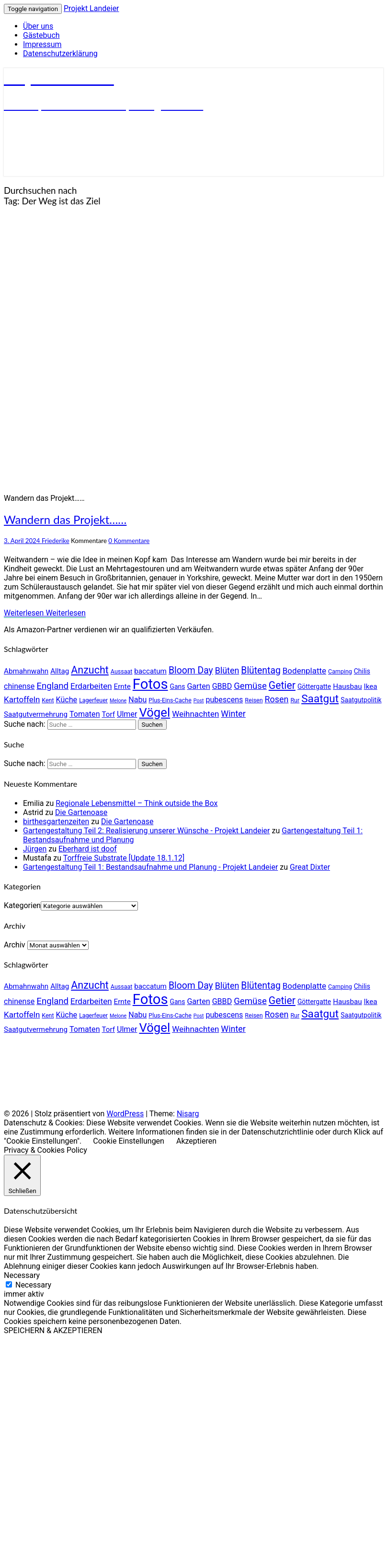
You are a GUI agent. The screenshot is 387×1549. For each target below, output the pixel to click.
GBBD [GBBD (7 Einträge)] (222, 686)
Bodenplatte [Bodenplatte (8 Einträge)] (304, 670)
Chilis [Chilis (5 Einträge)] (362, 671)
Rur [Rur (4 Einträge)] (294, 700)
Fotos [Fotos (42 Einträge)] (150, 684)
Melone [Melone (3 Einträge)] (118, 701)
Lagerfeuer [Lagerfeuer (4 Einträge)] (93, 700)
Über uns (38, 26)
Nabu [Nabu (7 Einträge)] (137, 699)
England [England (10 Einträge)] (52, 686)
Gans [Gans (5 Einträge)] (177, 686)
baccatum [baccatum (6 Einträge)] (150, 671)
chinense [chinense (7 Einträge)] (19, 686)
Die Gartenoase (81, 812)
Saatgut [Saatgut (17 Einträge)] (320, 698)
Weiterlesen (45, 612)
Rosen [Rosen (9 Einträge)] (277, 699)
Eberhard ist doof (87, 848)
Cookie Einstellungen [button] (128, 1141)
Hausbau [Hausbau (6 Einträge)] (347, 686)
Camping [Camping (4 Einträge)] (340, 671)
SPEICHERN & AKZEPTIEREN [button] (53, 1330)
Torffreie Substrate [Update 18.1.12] (123, 858)
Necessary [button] (22, 1275)
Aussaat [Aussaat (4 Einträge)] (121, 671)
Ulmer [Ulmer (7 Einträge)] (127, 714)
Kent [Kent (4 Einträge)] (48, 700)
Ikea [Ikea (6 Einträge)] (370, 686)
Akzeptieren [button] (196, 1141)
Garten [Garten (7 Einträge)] (198, 686)
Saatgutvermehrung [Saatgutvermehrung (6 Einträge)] (36, 714)
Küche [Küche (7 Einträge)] (67, 699)
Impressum (42, 44)
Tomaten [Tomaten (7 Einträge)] (84, 714)
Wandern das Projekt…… (65, 519)
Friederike (55, 540)
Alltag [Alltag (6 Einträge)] (59, 671)
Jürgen (34, 848)
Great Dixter (310, 867)
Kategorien (22, 905)
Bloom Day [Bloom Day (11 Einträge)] (191, 670)
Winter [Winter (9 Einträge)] (233, 714)
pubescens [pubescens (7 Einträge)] (224, 699)
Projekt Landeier (91, 8)
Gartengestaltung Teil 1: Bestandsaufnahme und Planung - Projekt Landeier (150, 867)
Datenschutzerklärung (60, 53)
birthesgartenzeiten (56, 821)
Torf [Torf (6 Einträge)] (108, 714)
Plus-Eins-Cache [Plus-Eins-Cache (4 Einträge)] (169, 700)
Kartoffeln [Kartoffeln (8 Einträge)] (22, 699)
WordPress (125, 1113)
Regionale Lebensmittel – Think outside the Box (136, 803)
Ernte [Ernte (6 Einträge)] (122, 686)
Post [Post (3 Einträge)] (199, 701)
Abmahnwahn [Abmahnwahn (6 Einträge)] (26, 671)
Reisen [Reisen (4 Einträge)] (253, 700)
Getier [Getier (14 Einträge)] (282, 685)
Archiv (14, 944)
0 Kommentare (128, 540)
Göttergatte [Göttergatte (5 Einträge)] (314, 686)
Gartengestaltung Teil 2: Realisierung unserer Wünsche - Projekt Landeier (146, 830)
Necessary (33, 1284)
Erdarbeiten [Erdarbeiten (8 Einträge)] (91, 686)
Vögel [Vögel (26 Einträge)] (154, 712)
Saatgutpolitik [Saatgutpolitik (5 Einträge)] (361, 700)
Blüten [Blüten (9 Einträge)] (227, 670)
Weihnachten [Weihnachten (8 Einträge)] (195, 714)
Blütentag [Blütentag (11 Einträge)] (260, 670)
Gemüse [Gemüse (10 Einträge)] (250, 686)
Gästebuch (41, 35)
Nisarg (188, 1113)
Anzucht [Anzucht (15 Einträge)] (90, 670)
